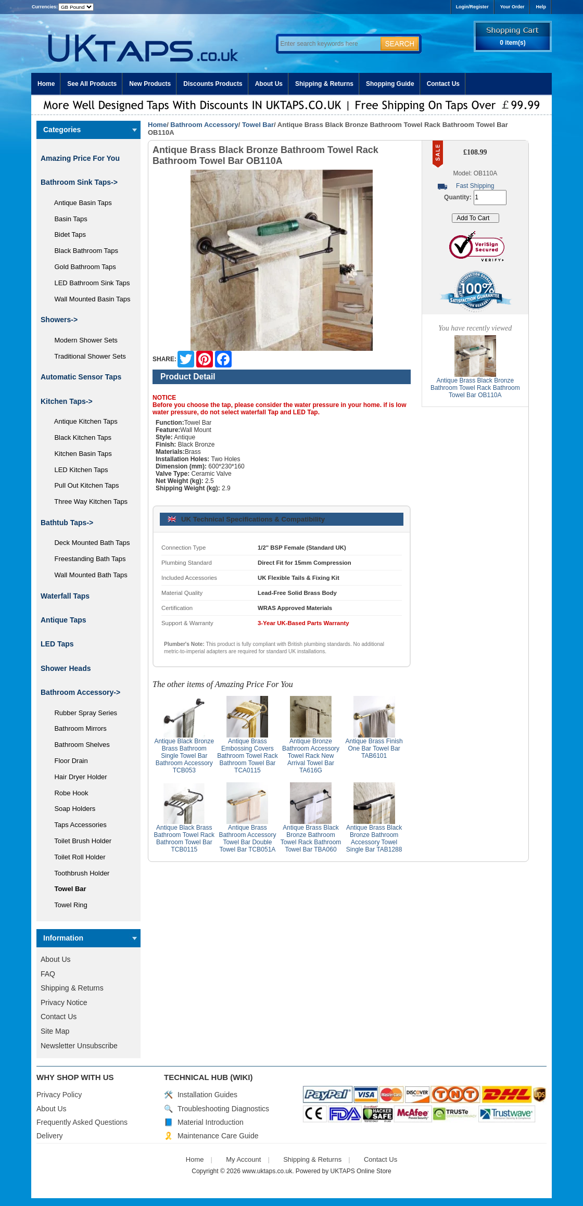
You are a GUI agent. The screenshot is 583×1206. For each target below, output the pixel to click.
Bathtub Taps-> (67, 522)
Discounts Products (212, 83)
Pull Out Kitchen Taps (83, 485)
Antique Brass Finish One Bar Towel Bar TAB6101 (374, 748)
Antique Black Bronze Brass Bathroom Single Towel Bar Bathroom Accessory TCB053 (184, 756)
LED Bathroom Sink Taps (88, 283)
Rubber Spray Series (82, 713)
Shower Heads (66, 668)
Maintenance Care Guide (218, 1136)
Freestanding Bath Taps (86, 559)
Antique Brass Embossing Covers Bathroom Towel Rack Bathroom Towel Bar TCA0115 (247, 756)
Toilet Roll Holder (76, 857)
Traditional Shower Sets (86, 356)
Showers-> (59, 319)
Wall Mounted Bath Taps (87, 575)
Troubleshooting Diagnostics (223, 1109)
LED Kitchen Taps (77, 470)
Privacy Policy (59, 1094)
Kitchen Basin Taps (79, 454)
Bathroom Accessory (204, 125)
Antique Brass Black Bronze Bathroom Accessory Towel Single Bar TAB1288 (374, 838)
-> (80, 692)
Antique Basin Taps (79, 203)
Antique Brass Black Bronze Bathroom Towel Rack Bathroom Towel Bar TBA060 (311, 838)
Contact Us (443, 83)
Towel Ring (67, 905)
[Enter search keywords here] (328, 43)
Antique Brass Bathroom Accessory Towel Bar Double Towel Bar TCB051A (247, 838)
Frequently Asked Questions (82, 1122)
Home (46, 83)
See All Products (92, 83)
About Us (269, 83)
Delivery (49, 1136)
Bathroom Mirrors (77, 728)
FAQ (48, 974)
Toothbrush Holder (78, 873)
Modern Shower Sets (82, 340)
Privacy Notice (64, 1002)
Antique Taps (63, 620)
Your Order (512, 6)
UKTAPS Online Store (361, 1171)
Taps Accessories (77, 825)
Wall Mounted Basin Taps (88, 299)
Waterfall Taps (65, 596)
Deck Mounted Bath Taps (88, 543)
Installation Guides (207, 1094)
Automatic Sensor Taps (81, 377)
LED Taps (57, 644)
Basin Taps (67, 219)
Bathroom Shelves (78, 744)
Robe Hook (67, 793)
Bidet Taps (66, 234)
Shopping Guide (390, 83)
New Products (150, 83)
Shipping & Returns (324, 83)
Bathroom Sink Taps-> (79, 182)
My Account (243, 1159)
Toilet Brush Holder (79, 841)
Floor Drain (67, 761)
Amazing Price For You (80, 158)
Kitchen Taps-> (67, 401)
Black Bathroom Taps (82, 251)
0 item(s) (512, 42)
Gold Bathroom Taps (81, 267)
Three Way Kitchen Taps (87, 501)
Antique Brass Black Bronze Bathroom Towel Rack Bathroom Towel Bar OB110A (475, 388)
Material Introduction (211, 1122)
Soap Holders (71, 809)
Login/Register (472, 6)
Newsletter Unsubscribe (79, 1046)
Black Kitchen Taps (79, 437)
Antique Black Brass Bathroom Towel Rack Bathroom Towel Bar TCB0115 (184, 838)
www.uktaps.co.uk (267, 1171)
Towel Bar (258, 125)
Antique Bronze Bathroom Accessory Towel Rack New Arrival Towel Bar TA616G (310, 756)
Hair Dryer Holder (77, 777)
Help (541, 6)
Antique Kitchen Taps (82, 421)
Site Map (55, 1031)
